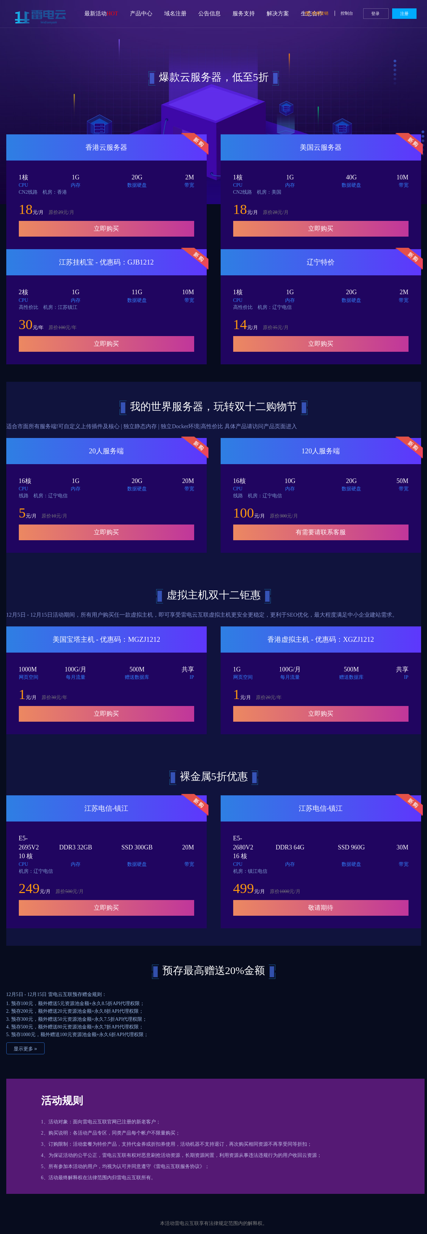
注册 (404, 13)
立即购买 (106, 228)
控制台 (347, 13)
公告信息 (209, 13)
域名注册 (175, 13)
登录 (376, 13)
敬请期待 (320, 907)
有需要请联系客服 (321, 532)
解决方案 (278, 13)
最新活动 (101, 13)
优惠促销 (317, 13)
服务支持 (243, 13)
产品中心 (141, 13)
